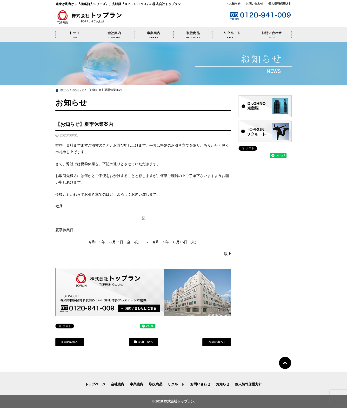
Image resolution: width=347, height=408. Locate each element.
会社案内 (114, 33)
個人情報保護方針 (280, 3)
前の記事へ (69, 342)
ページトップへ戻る (285, 362)
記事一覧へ (143, 342)
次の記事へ (216, 342)
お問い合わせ (254, 3)
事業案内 (153, 33)
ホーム (64, 90)
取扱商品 (193, 33)
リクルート (232, 33)
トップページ (75, 33)
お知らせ (234, 3)
